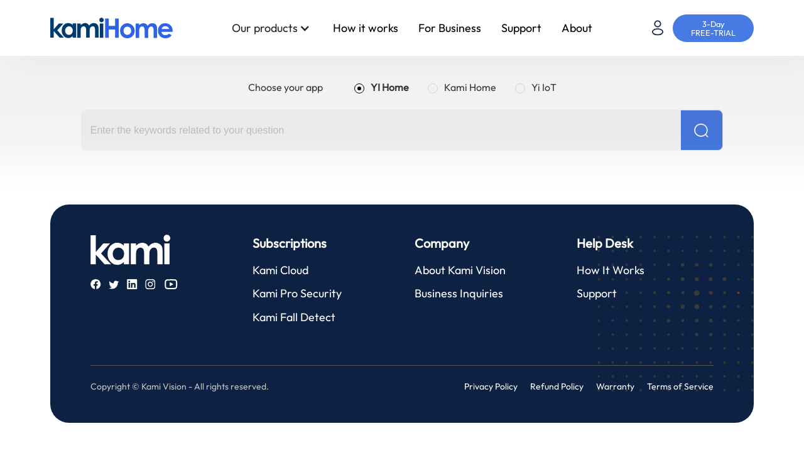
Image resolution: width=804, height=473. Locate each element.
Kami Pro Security (297, 293)
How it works (365, 28)
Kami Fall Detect (294, 317)
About (577, 28)
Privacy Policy (491, 386)
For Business (449, 28)
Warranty (615, 386)
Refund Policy (557, 386)
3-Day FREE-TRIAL (713, 28)
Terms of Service (680, 386)
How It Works (610, 270)
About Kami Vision (460, 270)
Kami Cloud (280, 270)
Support (521, 28)
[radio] (381, 87)
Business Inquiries (459, 293)
